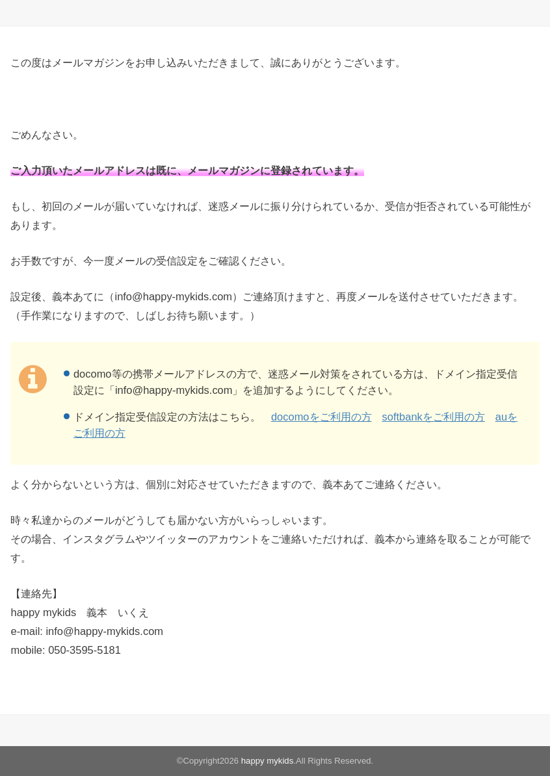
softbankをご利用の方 (433, 416)
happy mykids (267, 761)
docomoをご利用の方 (321, 416)
